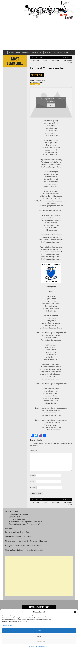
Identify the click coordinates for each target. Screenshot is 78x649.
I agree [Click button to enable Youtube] (51, 105)
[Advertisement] (39, 35)
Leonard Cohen (38, 82)
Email (32, 481)
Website (33, 487)
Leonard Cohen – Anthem (48, 68)
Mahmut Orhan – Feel (21, 533)
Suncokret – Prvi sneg (17, 521)
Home (11, 52)
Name (33, 475)
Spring (43, 80)
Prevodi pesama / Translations (29, 52)
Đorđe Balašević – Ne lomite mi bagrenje (31, 542)
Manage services (7, 625)
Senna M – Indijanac (16, 518)
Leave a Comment (35, 84)
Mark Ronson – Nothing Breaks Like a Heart (25, 523)
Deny (39, 636)
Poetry (48, 52)
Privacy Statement (43, 646)
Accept (39, 631)
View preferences (39, 642)
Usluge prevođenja (61, 52)
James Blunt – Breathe (38, 60)
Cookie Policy (33, 646)
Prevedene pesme (37, 75)
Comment (34, 451)
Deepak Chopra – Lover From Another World (26, 525)
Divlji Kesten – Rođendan (18, 516)
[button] (75, 612)
